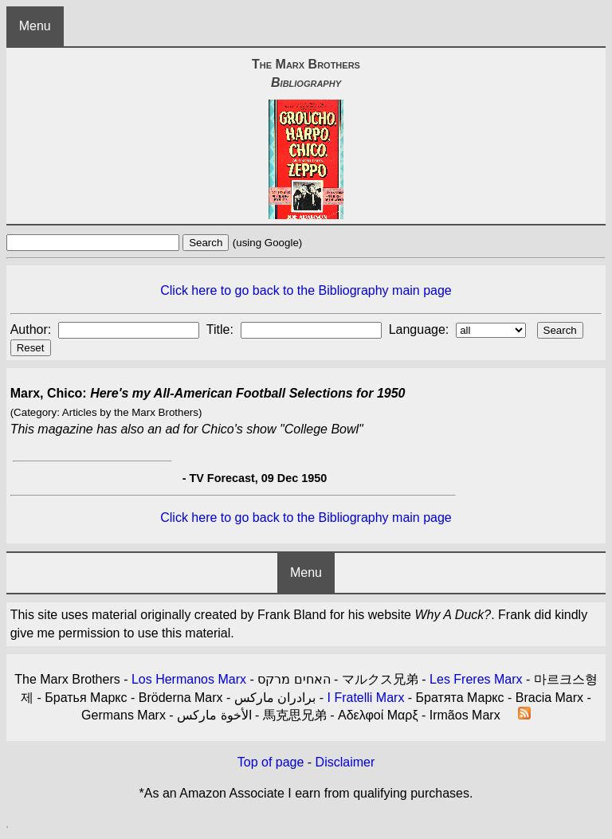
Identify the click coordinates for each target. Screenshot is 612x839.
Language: (421, 329)
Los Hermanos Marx (188, 679)
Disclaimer (345, 762)
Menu (35, 26)
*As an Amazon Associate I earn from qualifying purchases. (306, 793)
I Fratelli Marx (365, 697)
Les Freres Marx (476, 679)
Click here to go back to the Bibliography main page (306, 290)
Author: (32, 329)
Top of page (270, 762)
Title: (221, 329)
